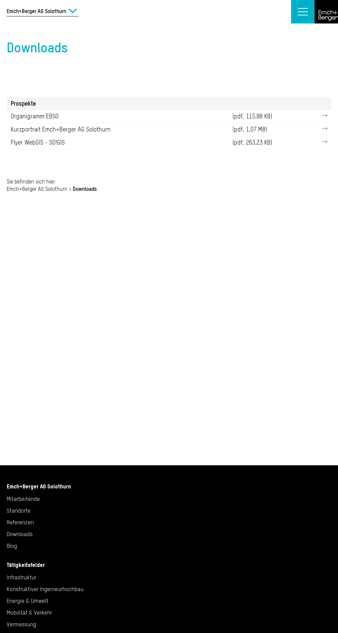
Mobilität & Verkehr (29, 612)
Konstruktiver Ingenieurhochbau (45, 589)
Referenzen (20, 522)
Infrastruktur (21, 577)
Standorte (19, 510)
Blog (12, 545)
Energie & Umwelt (27, 600)
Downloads (20, 534)
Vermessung (21, 624)
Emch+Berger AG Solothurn (37, 189)
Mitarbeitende (23, 498)
